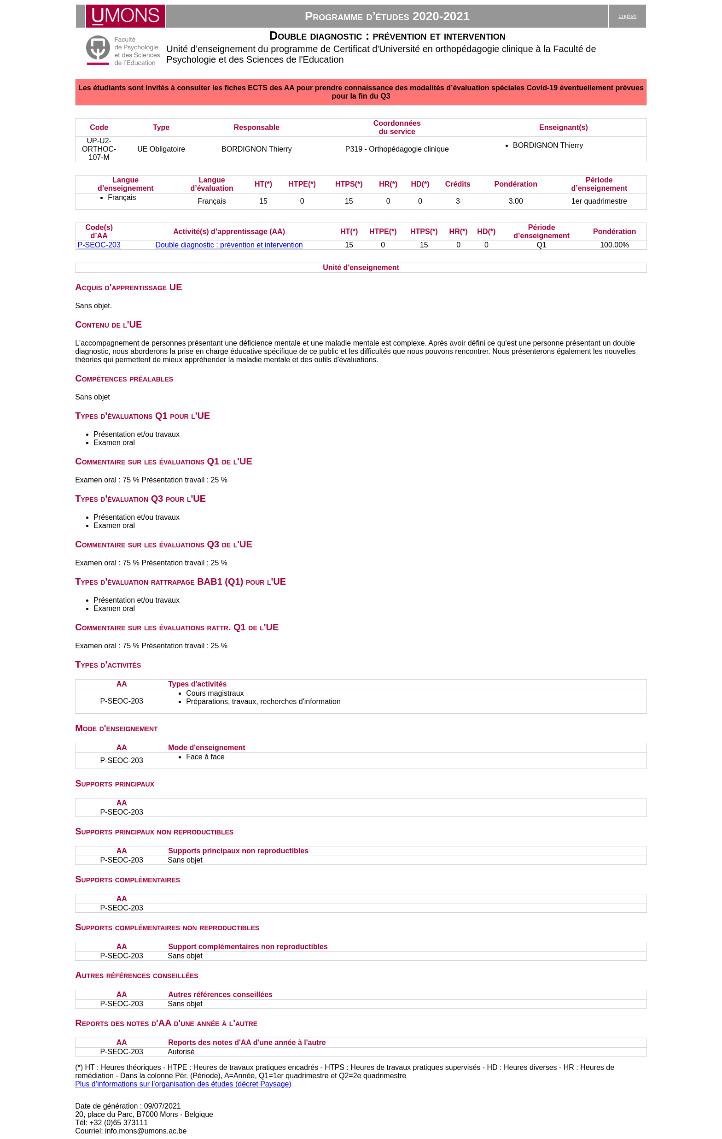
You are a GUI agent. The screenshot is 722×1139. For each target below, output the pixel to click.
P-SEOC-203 (99, 245)
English (627, 16)
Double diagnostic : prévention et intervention (229, 245)
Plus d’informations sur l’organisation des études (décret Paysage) (183, 1084)
